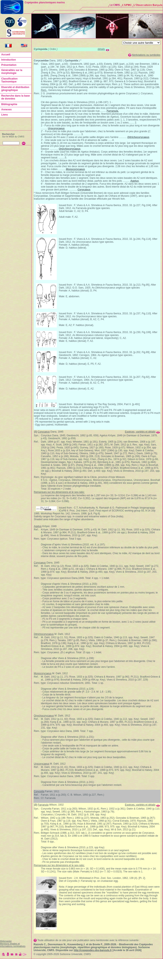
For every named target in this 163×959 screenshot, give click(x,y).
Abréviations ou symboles (146, 54)
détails (101, 49)
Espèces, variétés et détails (140, 431)
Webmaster (6, 941)
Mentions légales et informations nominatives (12, 944)
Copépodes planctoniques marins (45, 2)
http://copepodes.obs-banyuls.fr (93, 950)
